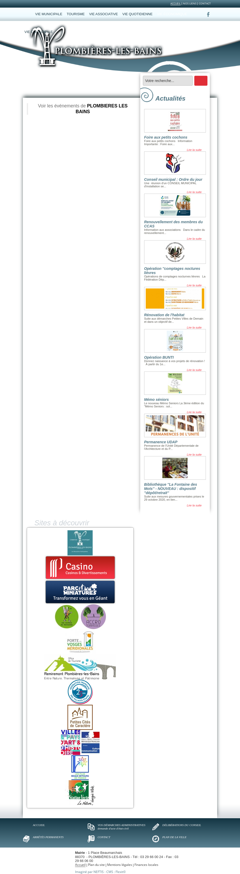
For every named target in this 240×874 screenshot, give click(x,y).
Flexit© (121, 872)
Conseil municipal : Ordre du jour (173, 179)
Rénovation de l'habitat (164, 315)
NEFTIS (98, 872)
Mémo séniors (156, 399)
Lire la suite (194, 149)
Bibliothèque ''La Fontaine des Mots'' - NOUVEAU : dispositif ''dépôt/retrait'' (170, 488)
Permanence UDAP (161, 442)
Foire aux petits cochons (165, 137)
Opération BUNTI (159, 357)
